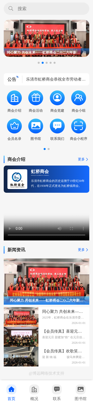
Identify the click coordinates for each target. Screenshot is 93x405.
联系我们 (57, 130)
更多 (83, 159)
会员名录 (14, 130)
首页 (11, 392)
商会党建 (57, 101)
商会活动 (35, 101)
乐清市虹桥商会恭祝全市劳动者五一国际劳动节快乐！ (56, 81)
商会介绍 (14, 101)
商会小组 (78, 101)
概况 (34, 392)
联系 (57, 392)
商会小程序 (78, 130)
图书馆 (81, 392)
